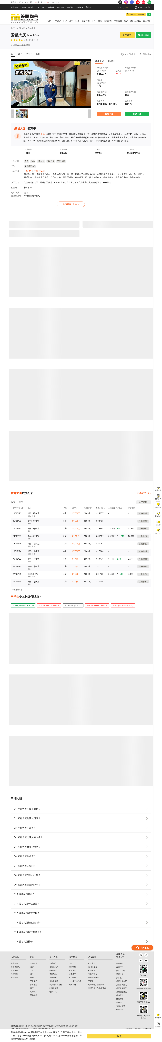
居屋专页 (33, 996)
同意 (146, 1038)
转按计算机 (53, 993)
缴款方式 (53, 996)
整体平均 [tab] (99, 61)
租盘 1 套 (137, 113)
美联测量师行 (121, 996)
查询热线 (53, 979)
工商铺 (23, 7)
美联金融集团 (121, 986)
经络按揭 (119, 1003)
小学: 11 (27, 171)
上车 (32, 975)
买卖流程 (33, 1000)
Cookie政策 (51, 1039)
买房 (32, 971)
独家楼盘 (33, 989)
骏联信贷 (119, 1014)
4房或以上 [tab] (113, 61)
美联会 (88, 7)
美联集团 (14, 7)
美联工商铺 (120, 975)
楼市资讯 (91, 975)
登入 (119, 7)
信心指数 (72, 971)
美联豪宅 (33, 986)
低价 (32, 982)
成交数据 (72, 982)
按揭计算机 (53, 986)
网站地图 (14, 982)
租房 (32, 993)
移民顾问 (60, 7)
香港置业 (119, 1000)
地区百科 (72, 989)
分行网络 (53, 975)
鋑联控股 (119, 972)
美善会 (91, 986)
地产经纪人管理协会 (96, 989)
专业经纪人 (53, 971)
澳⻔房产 (41, 7)
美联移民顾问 (121, 989)
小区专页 (21, 28)
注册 (126, 7)
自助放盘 (53, 968)
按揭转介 (70, 7)
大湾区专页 (92, 971)
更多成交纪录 (143, 492)
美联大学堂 (120, 1011)
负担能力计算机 (55, 989)
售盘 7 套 (109, 113)
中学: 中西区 (39, 171)
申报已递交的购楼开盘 (97, 993)
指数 (70, 968)
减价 (32, 979)
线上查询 (143, 35)
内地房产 (31, 7)
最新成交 (72, 975)
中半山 (44, 134)
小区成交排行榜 (75, 986)
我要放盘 (142, 1027)
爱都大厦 (31, 28)
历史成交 (127, 35)
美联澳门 (119, 982)
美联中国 (119, 979)
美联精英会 (92, 979)
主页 (13, 28)
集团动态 (14, 975)
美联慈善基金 (93, 982)
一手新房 (33, 968)
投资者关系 (15, 971)
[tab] (13, 501)
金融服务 (51, 7)
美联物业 (119, 968)
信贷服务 (79, 7)
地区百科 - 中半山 (81, 204)
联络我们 (53, 982)
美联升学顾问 (121, 993)
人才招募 (14, 979)
